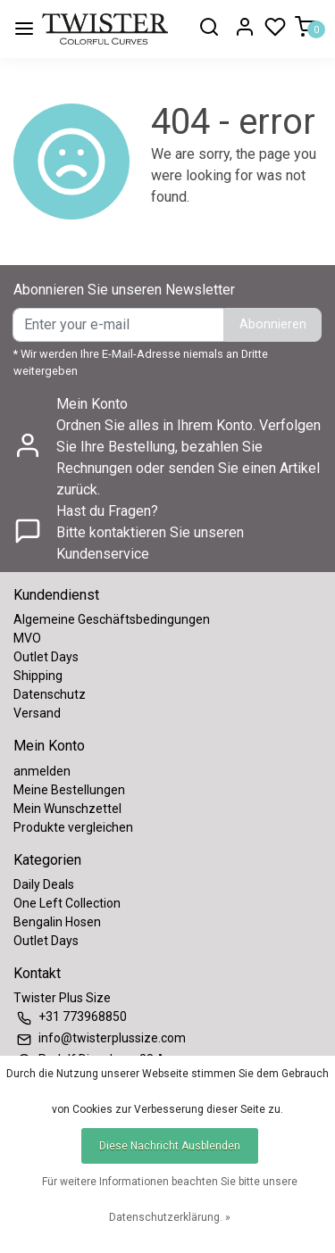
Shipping (38, 675)
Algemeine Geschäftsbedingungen (111, 619)
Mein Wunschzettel (67, 808)
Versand (37, 713)
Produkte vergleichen (73, 827)
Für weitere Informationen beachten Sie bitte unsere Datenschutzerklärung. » (169, 1199)
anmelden (42, 771)
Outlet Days (46, 657)
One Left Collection (67, 903)
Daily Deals (43, 884)
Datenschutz (49, 694)
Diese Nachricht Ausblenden (169, 1146)
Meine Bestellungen (69, 790)
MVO (27, 638)
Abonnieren (272, 324)
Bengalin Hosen (57, 922)
